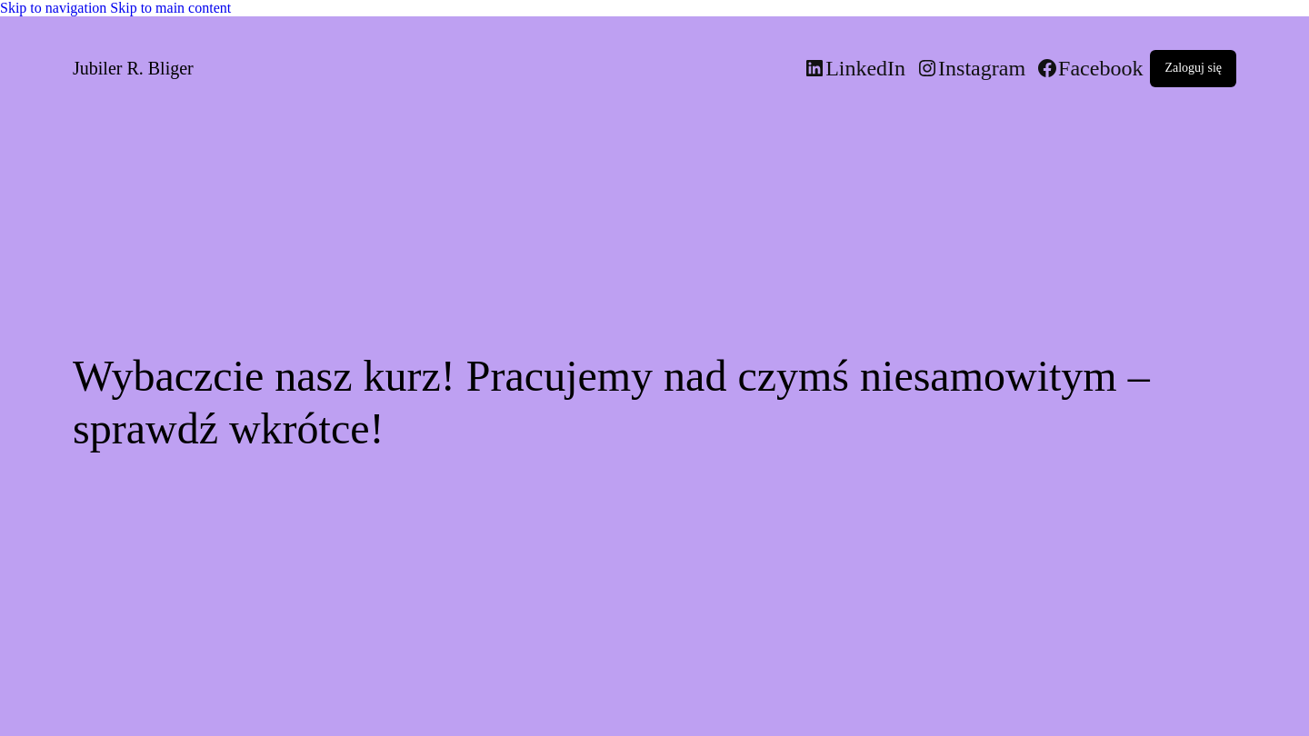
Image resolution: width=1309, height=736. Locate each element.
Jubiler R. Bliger (133, 68)
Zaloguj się (1193, 68)
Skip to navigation (55, 7)
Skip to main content (170, 7)
